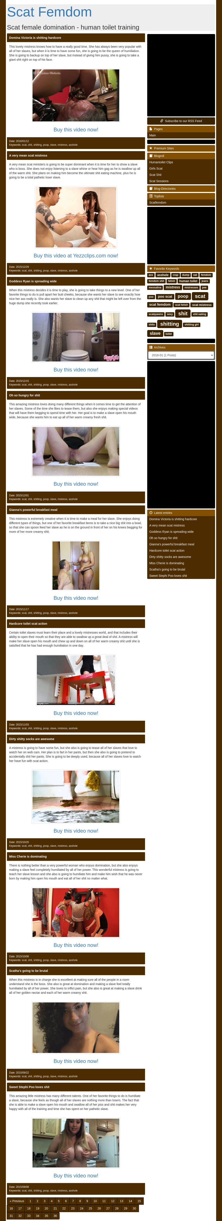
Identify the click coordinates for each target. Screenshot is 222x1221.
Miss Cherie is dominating (28, 856)
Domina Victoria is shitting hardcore (35, 37)
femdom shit (156, 281)
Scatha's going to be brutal (28, 971)
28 (117, 1208)
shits (152, 324)
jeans (205, 281)
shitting (37, 144)
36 (55, 1216)
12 (112, 1201)
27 (108, 1208)
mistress (62, 144)
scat (24, 144)
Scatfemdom (157, 202)
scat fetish (181, 304)
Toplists (156, 196)
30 (134, 1208)
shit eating (199, 314)
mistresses (191, 287)
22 (64, 1208)
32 (20, 1216)
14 (130, 1201)
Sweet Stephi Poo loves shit (29, 1087)
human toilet (188, 281)
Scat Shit (155, 175)
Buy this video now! (76, 129)
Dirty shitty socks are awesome (31, 739)
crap (175, 274)
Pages (156, 129)
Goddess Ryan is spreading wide (33, 281)
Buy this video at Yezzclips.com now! (76, 255)
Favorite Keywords (164, 268)
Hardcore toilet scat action (28, 623)
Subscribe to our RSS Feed (181, 121)
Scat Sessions (159, 181)
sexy (170, 314)
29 (125, 1208)
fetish (171, 281)
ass (151, 274)
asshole (73, 144)
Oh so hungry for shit (24, 395)
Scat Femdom (49, 11)
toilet (169, 333)
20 (46, 1208)
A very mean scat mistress (28, 155)
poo (151, 296)
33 (29, 1216)
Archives (157, 347)
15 (139, 1201)
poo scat (165, 296)
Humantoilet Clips (161, 162)
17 (20, 1208)
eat (195, 274)
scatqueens (156, 314)
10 (95, 1201)
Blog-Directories (162, 188)
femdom (206, 274)
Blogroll (156, 156)
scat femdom (160, 304)
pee (204, 287)
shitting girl (191, 324)
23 (73, 1208)
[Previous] (17, 1201)
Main (152, 135)
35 (46, 1216)
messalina (155, 287)
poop (46, 144)
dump (185, 274)
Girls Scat (156, 168)
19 (37, 1208)
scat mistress (202, 304)
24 (81, 1208)
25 (90, 1208)
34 (37, 1216)
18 (29, 1208)
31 (11, 1216)
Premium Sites (161, 148)
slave (53, 144)
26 (99, 1208)
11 (104, 1201)
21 (55, 1208)
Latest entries (160, 513)
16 (11, 1208)
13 (121, 1201)
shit (30, 144)
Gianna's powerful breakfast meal (33, 510)
